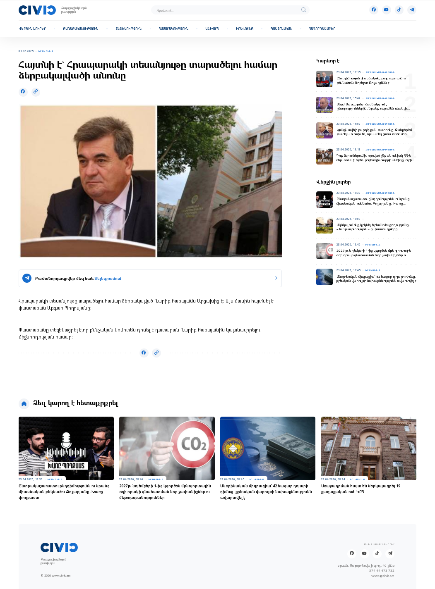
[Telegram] (411, 9)
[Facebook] (373, 9)
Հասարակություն (173, 28)
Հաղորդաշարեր (322, 28)
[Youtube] (386, 9)
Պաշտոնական (281, 28)
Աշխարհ (212, 28)
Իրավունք (244, 28)
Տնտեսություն (128, 28)
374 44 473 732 (381, 570)
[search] (303, 10)
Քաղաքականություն (80, 28)
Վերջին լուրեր (32, 28)
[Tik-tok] (399, 9)
